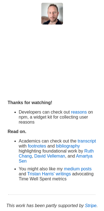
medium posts (78, 168)
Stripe (91, 205)
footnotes (37, 146)
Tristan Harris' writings (49, 173)
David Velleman (49, 156)
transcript (87, 141)
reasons (79, 112)
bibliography (68, 146)
